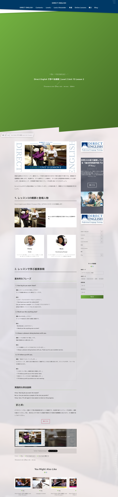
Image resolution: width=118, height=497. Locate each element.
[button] (45, 421)
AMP (96, 278)
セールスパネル (102, 278)
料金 (82, 245)
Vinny (29, 249)
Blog (82, 255)
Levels (82, 238)
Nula (61, 249)
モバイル (83, 278)
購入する (92, 185)
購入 (82, 251)
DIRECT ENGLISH (59, 3)
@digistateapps (43, 451)
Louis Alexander (84, 241)
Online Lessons (84, 248)
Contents (83, 235)
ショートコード (90, 278)
